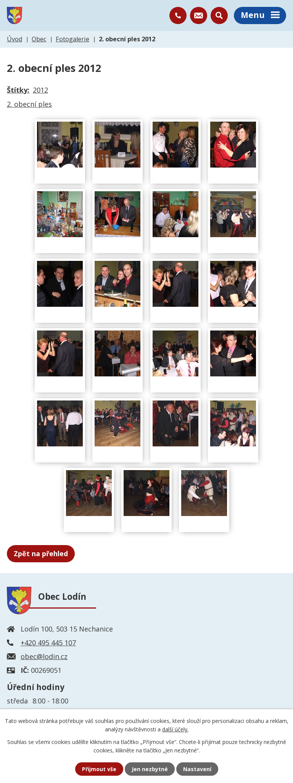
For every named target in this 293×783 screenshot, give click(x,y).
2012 (40, 89)
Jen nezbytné (150, 769)
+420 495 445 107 (48, 642)
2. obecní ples (29, 104)
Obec (39, 39)
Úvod (14, 39)
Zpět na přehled (41, 553)
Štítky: (18, 89)
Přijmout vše (99, 769)
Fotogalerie (72, 39)
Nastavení (197, 769)
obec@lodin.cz (44, 656)
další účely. (175, 729)
